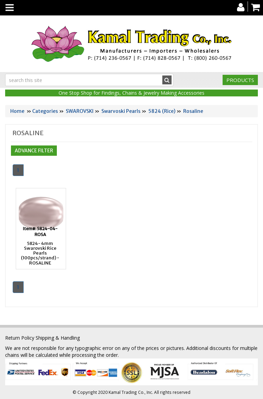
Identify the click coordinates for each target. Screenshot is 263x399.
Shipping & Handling (58, 338)
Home (17, 111)
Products (240, 80)
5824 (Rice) (161, 111)
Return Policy (19, 338)
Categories (45, 111)
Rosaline (193, 111)
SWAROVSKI (79, 111)
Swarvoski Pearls (120, 111)
